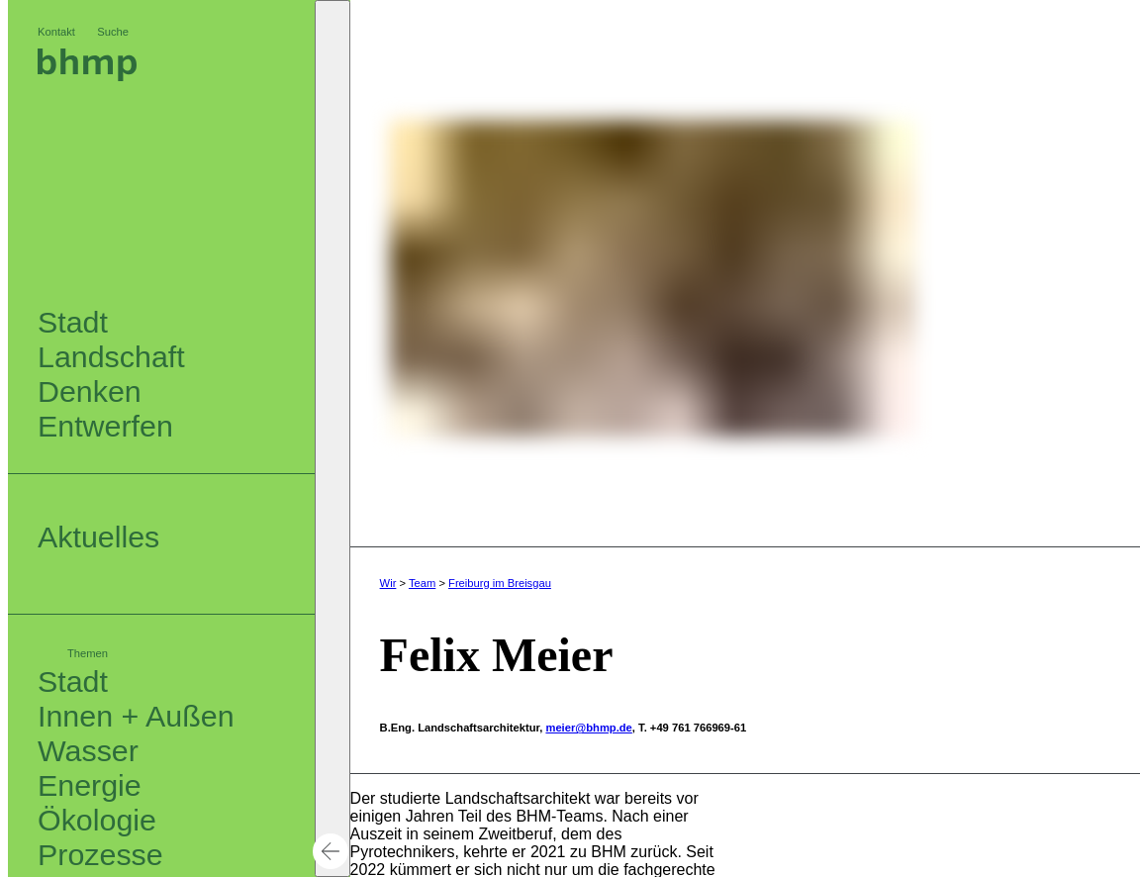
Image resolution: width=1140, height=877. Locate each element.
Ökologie (97, 819)
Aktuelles (98, 536)
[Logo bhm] (87, 75)
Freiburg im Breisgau (499, 583)
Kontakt (56, 32)
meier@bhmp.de (588, 727)
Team (422, 583)
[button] (332, 438)
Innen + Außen (136, 715)
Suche (113, 32)
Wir (388, 583)
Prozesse (100, 854)
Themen (87, 653)
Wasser (88, 750)
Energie (90, 785)
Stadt (73, 681)
